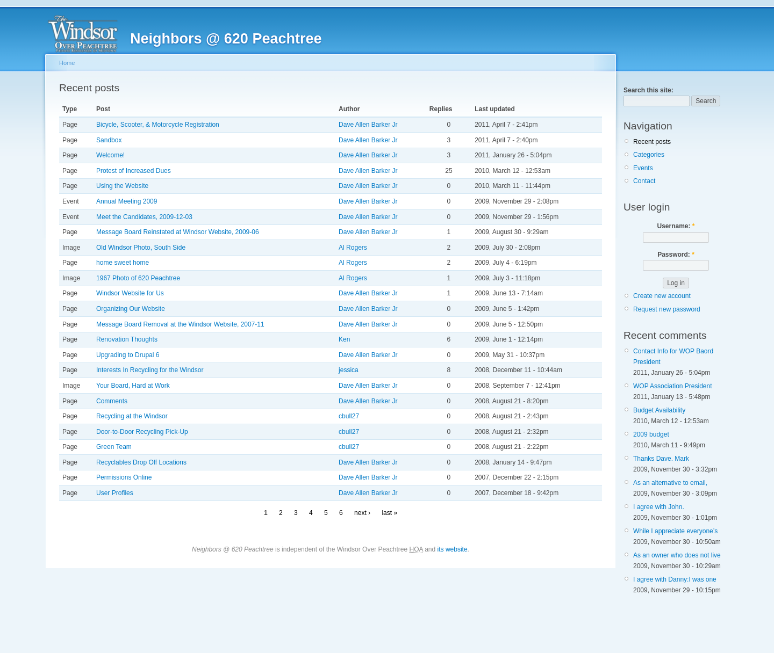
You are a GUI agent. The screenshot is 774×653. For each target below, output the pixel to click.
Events (643, 168)
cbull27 (349, 416)
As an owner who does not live (677, 555)
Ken (344, 339)
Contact (644, 181)
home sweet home (122, 262)
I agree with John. (658, 507)
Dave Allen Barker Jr (368, 124)
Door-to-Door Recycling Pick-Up (142, 432)
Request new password (666, 309)
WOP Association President (672, 386)
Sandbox (108, 140)
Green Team (114, 447)
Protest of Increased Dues (133, 171)
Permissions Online (124, 477)
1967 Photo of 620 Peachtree (138, 278)
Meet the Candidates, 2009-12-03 (144, 217)
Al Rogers (353, 247)
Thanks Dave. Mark (661, 458)
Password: (675, 254)
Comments (111, 401)
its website (453, 549)
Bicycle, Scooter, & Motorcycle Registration (157, 124)
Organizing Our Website (130, 309)
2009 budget (651, 434)
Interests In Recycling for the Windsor (149, 370)
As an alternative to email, (670, 483)
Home (67, 63)
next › (362, 513)
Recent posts (652, 142)
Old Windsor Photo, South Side (140, 247)
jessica (349, 370)
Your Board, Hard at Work (133, 385)
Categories (648, 154)
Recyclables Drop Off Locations (141, 462)
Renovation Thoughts (126, 339)
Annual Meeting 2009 (126, 201)
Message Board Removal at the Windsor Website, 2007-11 (180, 324)
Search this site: (648, 90)
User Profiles (114, 493)
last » (389, 513)
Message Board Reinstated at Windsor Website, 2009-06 (177, 232)
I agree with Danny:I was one (674, 579)
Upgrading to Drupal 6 (127, 355)
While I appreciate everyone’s (675, 531)
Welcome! (110, 155)
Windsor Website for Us (130, 293)
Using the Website (122, 186)
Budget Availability (659, 410)
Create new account (662, 296)
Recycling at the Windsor (132, 416)
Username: (675, 226)
